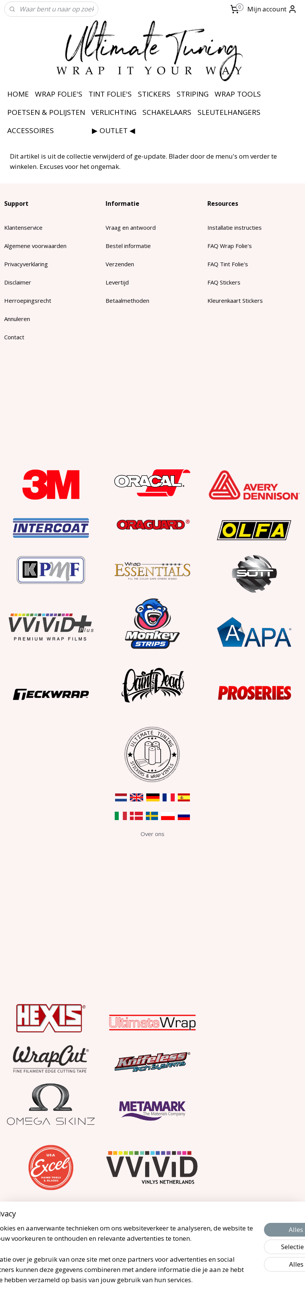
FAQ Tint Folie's (227, 264)
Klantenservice (23, 227)
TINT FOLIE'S (110, 94)
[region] (102, 1237)
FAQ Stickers (223, 282)
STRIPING (193, 94)
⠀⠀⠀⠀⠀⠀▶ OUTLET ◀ (97, 130)
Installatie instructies (234, 227)
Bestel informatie (128, 246)
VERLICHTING (113, 112)
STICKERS (154, 94)
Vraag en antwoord (131, 227)
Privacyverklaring (26, 264)
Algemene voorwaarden (35, 246)
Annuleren (17, 319)
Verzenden (120, 264)
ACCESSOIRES (30, 130)
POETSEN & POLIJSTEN (46, 112)
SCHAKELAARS (166, 112)
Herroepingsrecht (27, 300)
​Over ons (152, 834)
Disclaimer (17, 282)
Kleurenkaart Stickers (235, 300)
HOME (18, 94)
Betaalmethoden (127, 300)
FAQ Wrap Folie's (229, 246)
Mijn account (272, 9)
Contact (14, 337)
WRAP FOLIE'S (58, 94)
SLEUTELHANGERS (229, 112)
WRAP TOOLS (238, 94)
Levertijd (117, 282)
